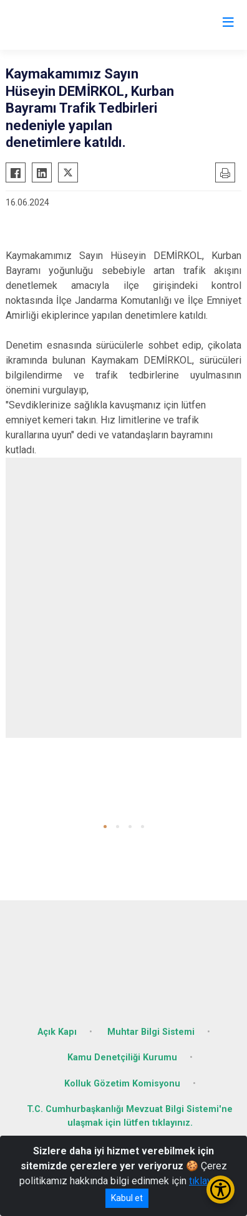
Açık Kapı (57, 1032)
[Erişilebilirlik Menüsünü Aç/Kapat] (220, 1190)
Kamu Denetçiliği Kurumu (122, 1057)
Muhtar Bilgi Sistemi (151, 1032)
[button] (105, 826)
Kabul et (127, 1198)
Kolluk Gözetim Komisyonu (122, 1083)
